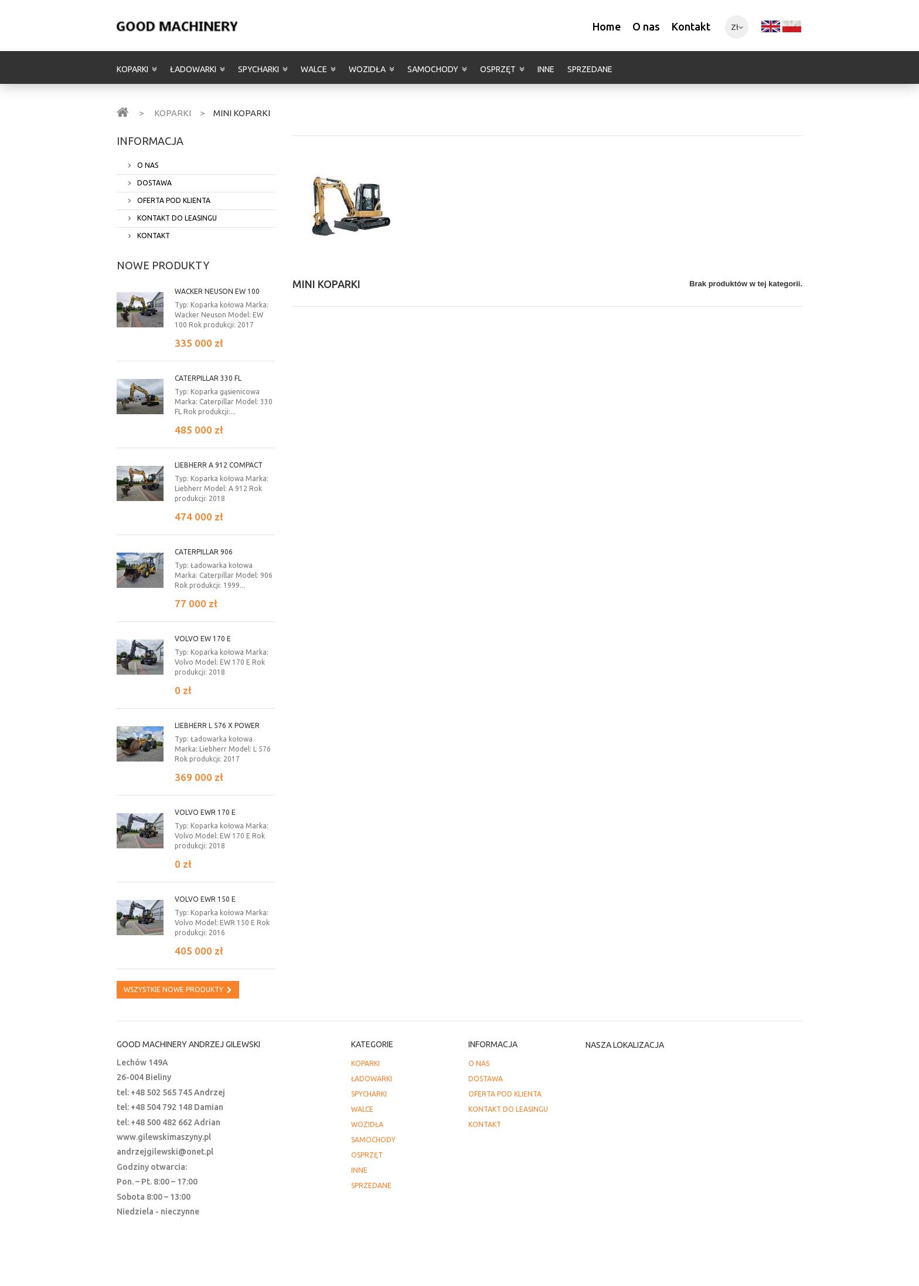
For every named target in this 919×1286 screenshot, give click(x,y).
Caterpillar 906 (204, 552)
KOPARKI (132, 69)
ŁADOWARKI (193, 69)
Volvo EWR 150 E (205, 899)
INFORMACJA (150, 141)
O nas (646, 26)
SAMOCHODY (432, 69)
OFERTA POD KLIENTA (172, 200)
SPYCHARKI (258, 69)
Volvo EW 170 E (203, 638)
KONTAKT (152, 235)
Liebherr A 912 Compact (219, 465)
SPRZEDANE (589, 69)
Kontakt (691, 26)
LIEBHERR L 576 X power (217, 725)
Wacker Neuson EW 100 (217, 291)
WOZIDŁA (367, 69)
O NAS (146, 165)
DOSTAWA (153, 183)
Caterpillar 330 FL (208, 378)
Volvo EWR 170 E (205, 812)
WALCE (314, 69)
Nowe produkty (163, 265)
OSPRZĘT (498, 69)
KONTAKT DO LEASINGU (176, 218)
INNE (545, 69)
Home (607, 26)
